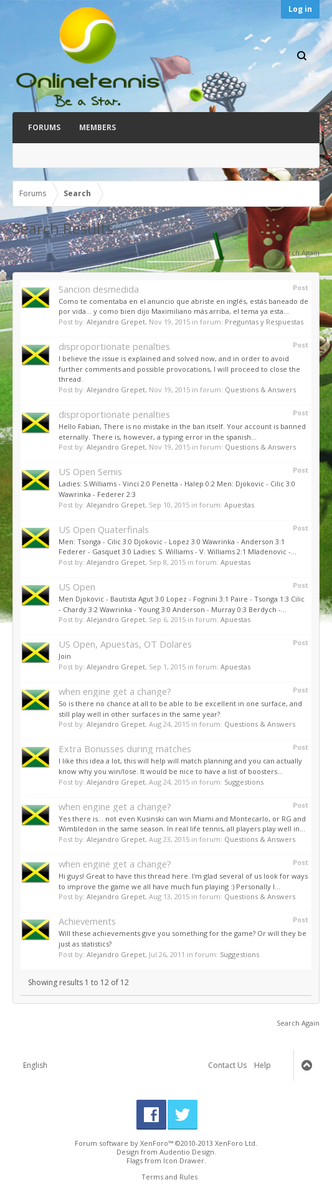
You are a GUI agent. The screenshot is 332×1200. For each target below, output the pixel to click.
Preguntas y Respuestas (264, 321)
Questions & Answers (260, 389)
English (35, 1065)
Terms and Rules (169, 1176)
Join (65, 656)
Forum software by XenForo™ (166, 1143)
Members (97, 127)
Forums (44, 127)
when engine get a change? (115, 691)
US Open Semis (90, 471)
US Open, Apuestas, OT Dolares (125, 644)
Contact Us (227, 1065)
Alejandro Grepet (116, 321)
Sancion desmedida (99, 289)
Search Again (298, 252)
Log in (300, 9)
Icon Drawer (183, 1160)
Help (262, 1065)
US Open (77, 586)
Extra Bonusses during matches (125, 748)
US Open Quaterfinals (104, 529)
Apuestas (239, 504)
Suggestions (243, 782)
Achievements (87, 921)
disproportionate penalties (114, 346)
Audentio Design (186, 1151)
